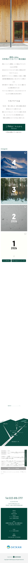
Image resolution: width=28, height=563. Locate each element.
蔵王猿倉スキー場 (15, 441)
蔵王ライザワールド (23, 426)
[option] (14, 25)
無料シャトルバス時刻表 (13, 468)
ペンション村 (13, 430)
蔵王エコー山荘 (14, 435)
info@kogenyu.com (15, 503)
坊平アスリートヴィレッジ (18, 432)
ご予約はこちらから (14, 127)
